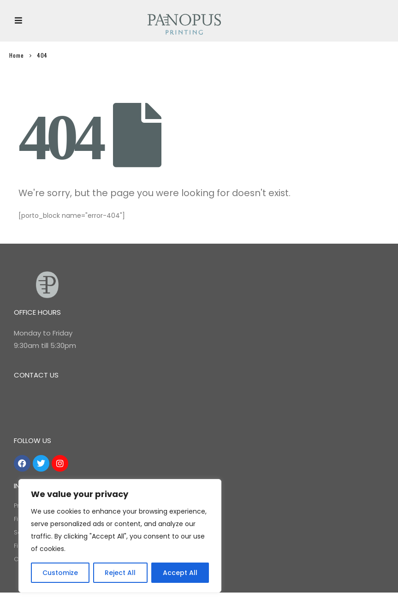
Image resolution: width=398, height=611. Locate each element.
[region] (119, 536)
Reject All (120, 572)
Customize (60, 572)
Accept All (180, 572)
